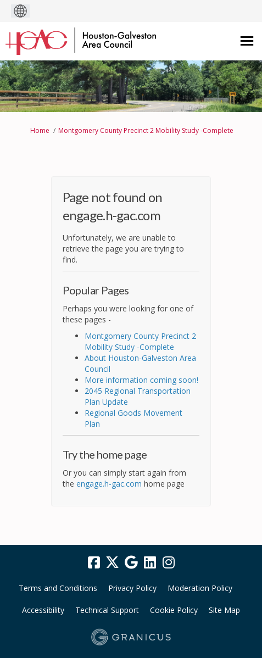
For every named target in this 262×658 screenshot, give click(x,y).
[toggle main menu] (247, 41)
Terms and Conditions (58, 588)
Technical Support (107, 610)
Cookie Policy (174, 610)
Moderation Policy (200, 588)
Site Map (224, 610)
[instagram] (168, 563)
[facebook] (94, 563)
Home (39, 130)
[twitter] (112, 563)
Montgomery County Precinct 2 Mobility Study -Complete (145, 130)
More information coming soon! (141, 380)
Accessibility (43, 610)
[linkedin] (150, 563)
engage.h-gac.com (109, 483)
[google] (131, 563)
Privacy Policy (132, 588)
